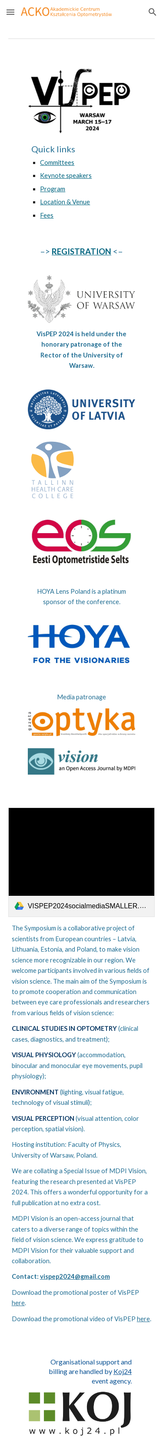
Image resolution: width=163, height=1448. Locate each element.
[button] (10, 12)
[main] (81, 182)
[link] (81, 862)
